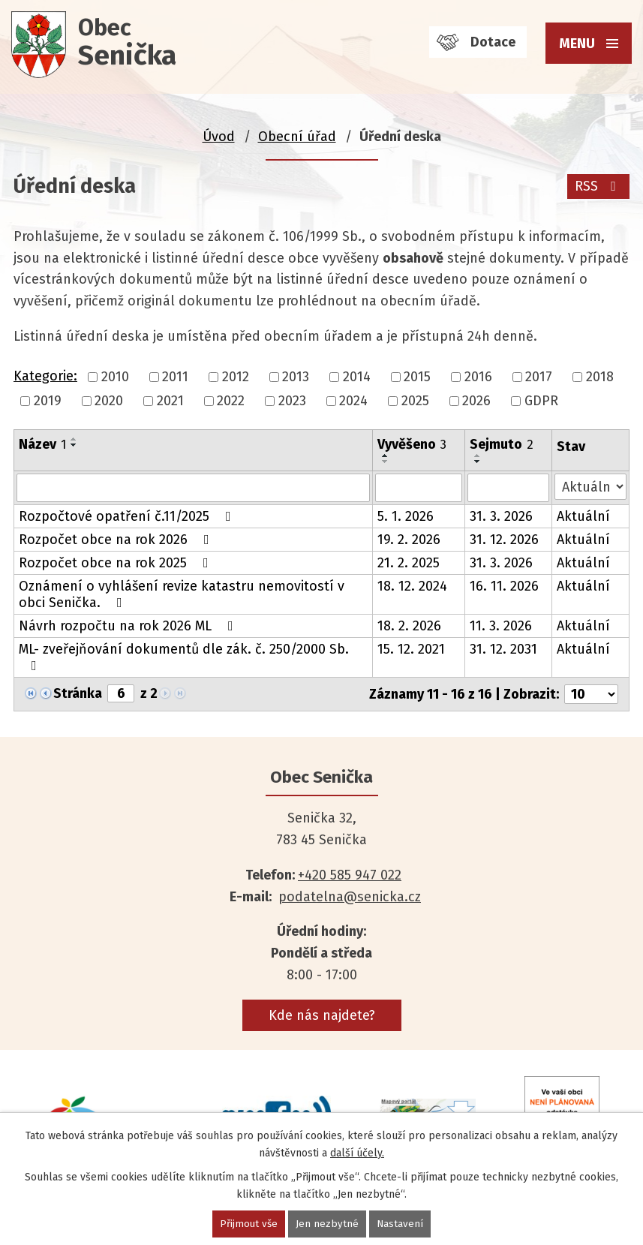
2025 (415, 400)
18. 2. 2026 (409, 626)
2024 (353, 400)
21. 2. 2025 (408, 563)
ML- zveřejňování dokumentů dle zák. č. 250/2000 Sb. (184, 656)
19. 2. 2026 (408, 539)
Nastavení (401, 1223)
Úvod (219, 136)
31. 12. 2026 (504, 539)
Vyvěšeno (411, 444)
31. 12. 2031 (503, 649)
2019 (48, 400)
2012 (235, 376)
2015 (417, 376)
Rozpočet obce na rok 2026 (117, 539)
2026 (476, 400)
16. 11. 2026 (504, 586)
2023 (292, 400)
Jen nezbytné (327, 1223)
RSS (598, 186)
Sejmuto (501, 444)
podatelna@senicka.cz (349, 897)
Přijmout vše (248, 1223)
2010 (115, 376)
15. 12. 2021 (411, 649)
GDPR (541, 400)
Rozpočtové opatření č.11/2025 (128, 516)
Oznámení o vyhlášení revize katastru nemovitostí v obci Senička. (181, 594)
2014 (357, 376)
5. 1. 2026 (405, 516)
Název (42, 444)
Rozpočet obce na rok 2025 (117, 563)
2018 (600, 376)
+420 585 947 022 (349, 875)
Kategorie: (45, 376)
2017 (538, 376)
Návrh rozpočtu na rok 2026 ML (129, 626)
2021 (170, 400)
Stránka (77, 693)
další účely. (357, 1152)
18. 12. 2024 (412, 586)
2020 (109, 400)
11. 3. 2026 (501, 626)
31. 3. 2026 (501, 516)
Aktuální (583, 516)
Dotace (492, 42)
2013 (295, 376)
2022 (231, 400)
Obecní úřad (297, 136)
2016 (478, 376)
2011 (175, 376)
